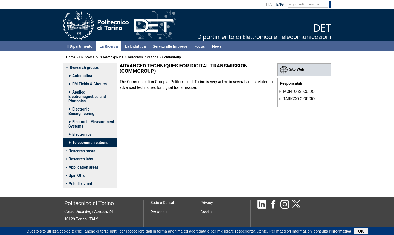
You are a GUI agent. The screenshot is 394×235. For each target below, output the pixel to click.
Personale (158, 212)
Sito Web (292, 69)
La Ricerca (109, 46)
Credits (207, 212)
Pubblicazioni (79, 184)
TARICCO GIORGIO (299, 99)
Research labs (79, 159)
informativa (341, 232)
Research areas (80, 151)
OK (361, 232)
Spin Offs (75, 175)
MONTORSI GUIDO (299, 91)
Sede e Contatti (163, 202)
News (217, 46)
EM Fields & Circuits (88, 84)
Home (70, 57)
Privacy (207, 202)
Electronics (80, 134)
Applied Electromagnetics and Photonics (87, 96)
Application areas (82, 167)
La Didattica (135, 46)
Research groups (111, 57)
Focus (199, 46)
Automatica (80, 75)
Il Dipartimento (79, 46)
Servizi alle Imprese (170, 46)
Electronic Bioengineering (81, 111)
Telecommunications (143, 57)
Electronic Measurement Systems (91, 124)
